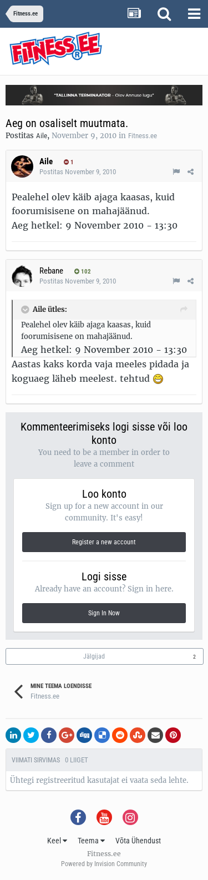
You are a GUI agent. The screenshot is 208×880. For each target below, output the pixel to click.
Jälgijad (94, 656)
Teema (91, 840)
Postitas (77, 172)
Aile (41, 136)
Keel (57, 840)
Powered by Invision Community (104, 864)
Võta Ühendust (138, 840)
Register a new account (104, 542)
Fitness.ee (142, 136)
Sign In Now (104, 613)
